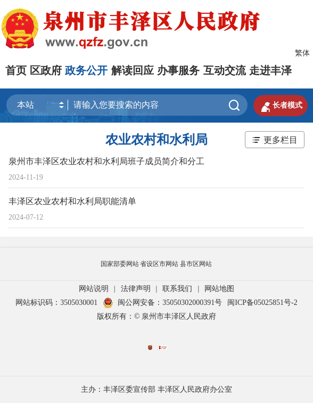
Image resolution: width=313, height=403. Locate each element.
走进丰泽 (270, 70)
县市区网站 (196, 264)
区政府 (46, 70)
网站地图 (219, 289)
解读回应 (132, 70)
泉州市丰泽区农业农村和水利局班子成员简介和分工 (106, 161)
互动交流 (224, 70)
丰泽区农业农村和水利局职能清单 (72, 201)
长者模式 (280, 105)
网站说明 (94, 289)
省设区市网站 (159, 264)
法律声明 (136, 289)
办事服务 (178, 70)
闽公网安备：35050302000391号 (162, 303)
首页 (16, 70)
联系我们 (177, 289)
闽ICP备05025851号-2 (262, 303)
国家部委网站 (120, 264)
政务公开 (86, 70)
